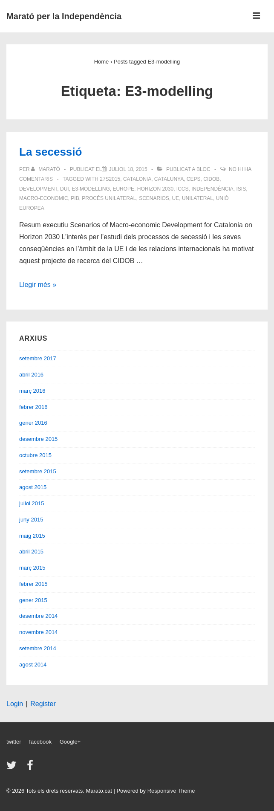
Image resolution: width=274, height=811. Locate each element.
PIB (75, 198)
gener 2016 (33, 423)
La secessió (50, 151)
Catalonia (137, 179)
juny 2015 (31, 519)
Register (43, 703)
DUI (64, 189)
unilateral (197, 198)
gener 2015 (33, 600)
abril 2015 (31, 551)
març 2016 (32, 391)
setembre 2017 (37, 358)
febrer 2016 (33, 407)
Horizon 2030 (155, 189)
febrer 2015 (33, 584)
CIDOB (211, 179)
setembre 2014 (37, 648)
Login (14, 703)
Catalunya (169, 179)
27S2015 (110, 179)
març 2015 (32, 568)
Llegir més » (37, 284)
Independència (212, 189)
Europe (123, 189)
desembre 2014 (38, 616)
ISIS (241, 189)
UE (175, 198)
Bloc (203, 169)
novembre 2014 (38, 632)
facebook (40, 742)
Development (38, 189)
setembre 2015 (37, 471)
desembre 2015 (38, 439)
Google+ (70, 742)
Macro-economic (43, 198)
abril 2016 (31, 374)
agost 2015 (32, 487)
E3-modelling (91, 189)
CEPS (194, 179)
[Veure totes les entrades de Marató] (46, 169)
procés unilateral (109, 198)
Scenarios (154, 198)
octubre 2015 (35, 455)
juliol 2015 (31, 503)
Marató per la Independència (63, 16)
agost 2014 (32, 664)
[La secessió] (128, 169)
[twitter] (13, 768)
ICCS (182, 189)
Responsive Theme (171, 791)
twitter (13, 742)
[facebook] (31, 768)
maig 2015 (32, 536)
